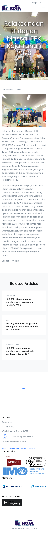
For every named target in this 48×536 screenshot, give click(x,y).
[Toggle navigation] (44, 7)
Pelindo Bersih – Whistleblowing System (18, 448)
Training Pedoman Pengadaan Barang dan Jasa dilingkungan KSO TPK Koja (22, 326)
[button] (44, 2)
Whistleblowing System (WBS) (15, 431)
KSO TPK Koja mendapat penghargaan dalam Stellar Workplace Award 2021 (20, 351)
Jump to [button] (35, 2)
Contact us (7, 422)
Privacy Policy (8, 426)
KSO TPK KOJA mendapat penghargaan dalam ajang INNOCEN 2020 (20, 302)
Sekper (24, 74)
